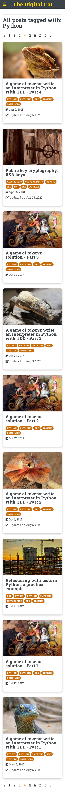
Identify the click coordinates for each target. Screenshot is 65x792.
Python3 (25, 99)
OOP (9, 596)
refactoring (14, 601)
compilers (13, 104)
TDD (36, 99)
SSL (9, 186)
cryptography (34, 181)
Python (12, 99)
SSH (16, 186)
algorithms (14, 181)
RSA (24, 186)
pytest (11, 345)
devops (50, 181)
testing (47, 99)
